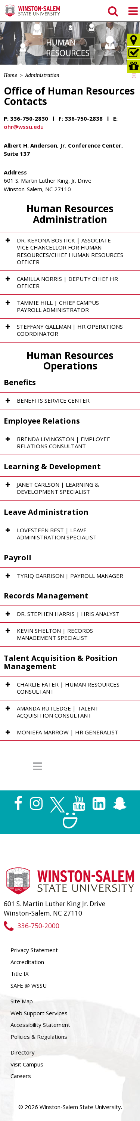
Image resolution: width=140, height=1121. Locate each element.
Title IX (19, 973)
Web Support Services (39, 1013)
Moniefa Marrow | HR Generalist (67, 732)
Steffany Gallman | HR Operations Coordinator (70, 330)
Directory (22, 1052)
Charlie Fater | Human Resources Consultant (68, 688)
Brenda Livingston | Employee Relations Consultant (63, 442)
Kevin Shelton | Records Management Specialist (55, 634)
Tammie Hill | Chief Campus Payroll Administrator (58, 306)
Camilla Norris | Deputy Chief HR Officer (67, 282)
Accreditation (27, 962)
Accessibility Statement (40, 1024)
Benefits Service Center (53, 400)
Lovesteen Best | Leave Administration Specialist (57, 533)
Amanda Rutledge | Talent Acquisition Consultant (58, 712)
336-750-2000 (31, 926)
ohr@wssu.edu (24, 126)
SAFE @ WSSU (28, 985)
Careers (20, 1076)
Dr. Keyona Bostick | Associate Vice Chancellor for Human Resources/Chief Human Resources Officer (70, 251)
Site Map (21, 1001)
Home (10, 75)
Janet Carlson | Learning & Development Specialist (58, 488)
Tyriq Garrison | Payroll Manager (70, 575)
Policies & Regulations (38, 1036)
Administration (42, 75)
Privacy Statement (34, 950)
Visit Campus (26, 1064)
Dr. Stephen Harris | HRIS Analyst (68, 613)
